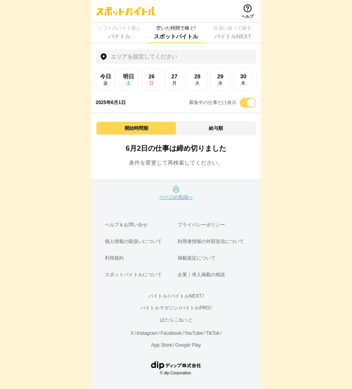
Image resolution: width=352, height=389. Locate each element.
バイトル (157, 296)
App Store (161, 345)
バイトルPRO (195, 308)
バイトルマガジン (159, 308)
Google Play (188, 345)
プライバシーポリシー (201, 225)
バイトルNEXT (186, 296)
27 (174, 79)
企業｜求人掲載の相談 (201, 274)
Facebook (171, 333)
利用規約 (114, 258)
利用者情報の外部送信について (211, 241)
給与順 (216, 128)
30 (243, 79)
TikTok (213, 333)
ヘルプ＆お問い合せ (126, 225)
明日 (128, 79)
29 (220, 79)
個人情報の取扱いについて (133, 241)
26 (151, 79)
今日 (105, 79)
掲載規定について (197, 258)
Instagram (146, 333)
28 (197, 79)
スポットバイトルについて (133, 274)
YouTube (193, 333)
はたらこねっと (176, 320)
